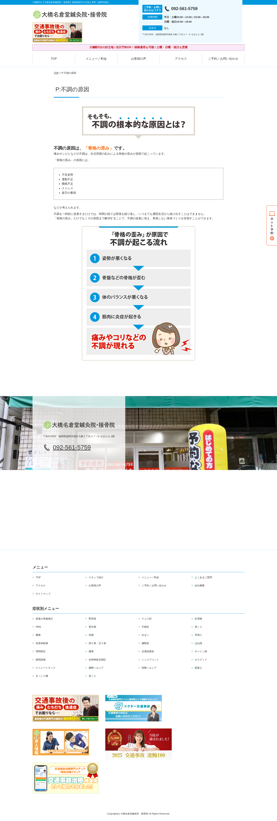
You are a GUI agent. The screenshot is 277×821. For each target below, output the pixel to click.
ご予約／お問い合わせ (223, 58)
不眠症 (145, 626)
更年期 (92, 626)
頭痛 (91, 634)
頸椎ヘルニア (149, 667)
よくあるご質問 (203, 577)
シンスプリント (150, 659)
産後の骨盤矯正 (44, 618)
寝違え (198, 667)
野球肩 (92, 618)
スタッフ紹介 (96, 577)
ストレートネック (45, 667)
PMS (38, 626)
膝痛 (91, 651)
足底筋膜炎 (148, 651)
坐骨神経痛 (42, 643)
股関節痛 (41, 659)
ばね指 (198, 643)
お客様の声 (138, 58)
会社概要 (200, 585)
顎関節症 (41, 651)
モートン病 (201, 651)
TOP (54, 58)
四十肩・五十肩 (97, 643)
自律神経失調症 (97, 659)
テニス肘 (147, 618)
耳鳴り (198, 634)
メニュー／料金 (96, 58)
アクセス (181, 58)
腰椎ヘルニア (96, 667)
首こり (92, 675)
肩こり (198, 626)
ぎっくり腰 (42, 675)
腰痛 (38, 634)
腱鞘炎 (145, 643)
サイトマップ (43, 593)
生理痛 (198, 618)
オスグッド (201, 659)
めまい (145, 634)
